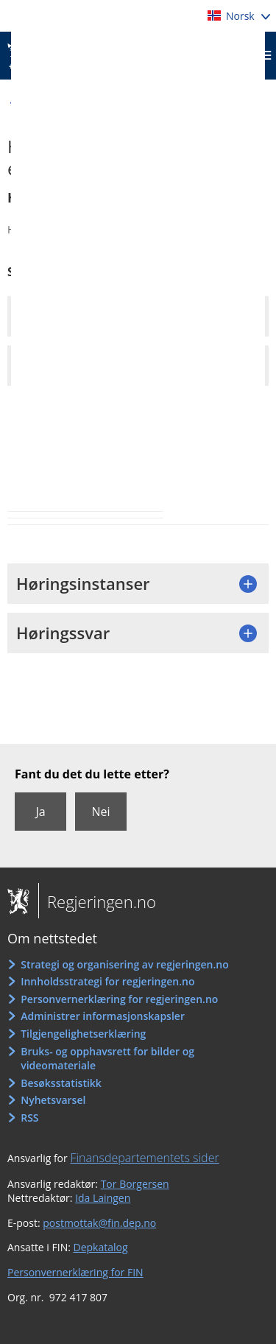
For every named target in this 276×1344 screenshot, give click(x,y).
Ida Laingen (102, 1198)
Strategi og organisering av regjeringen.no (125, 964)
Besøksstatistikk (61, 1083)
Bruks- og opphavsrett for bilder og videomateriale (107, 1058)
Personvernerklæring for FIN (75, 1272)
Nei (100, 811)
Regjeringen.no (97, 901)
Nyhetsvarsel (53, 1100)
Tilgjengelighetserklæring (83, 1034)
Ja (40, 811)
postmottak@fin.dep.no (99, 1223)
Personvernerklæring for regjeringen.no (119, 999)
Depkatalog (101, 1247)
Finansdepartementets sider (144, 1158)
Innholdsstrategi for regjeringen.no (107, 981)
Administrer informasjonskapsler (103, 1016)
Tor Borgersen (135, 1184)
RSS (29, 1118)
